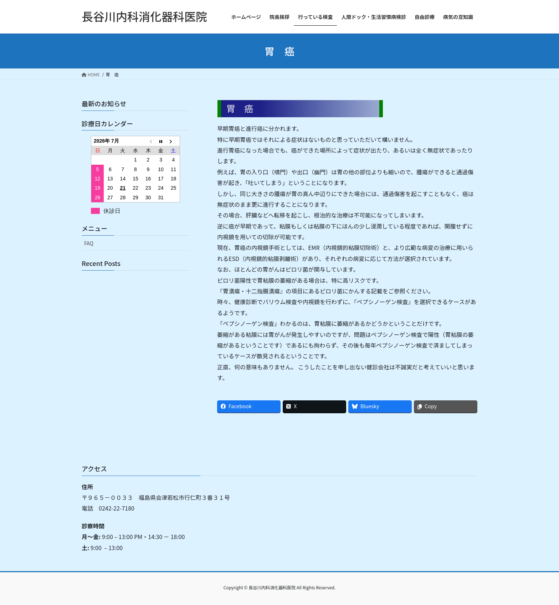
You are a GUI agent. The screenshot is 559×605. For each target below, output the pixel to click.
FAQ (88, 243)
